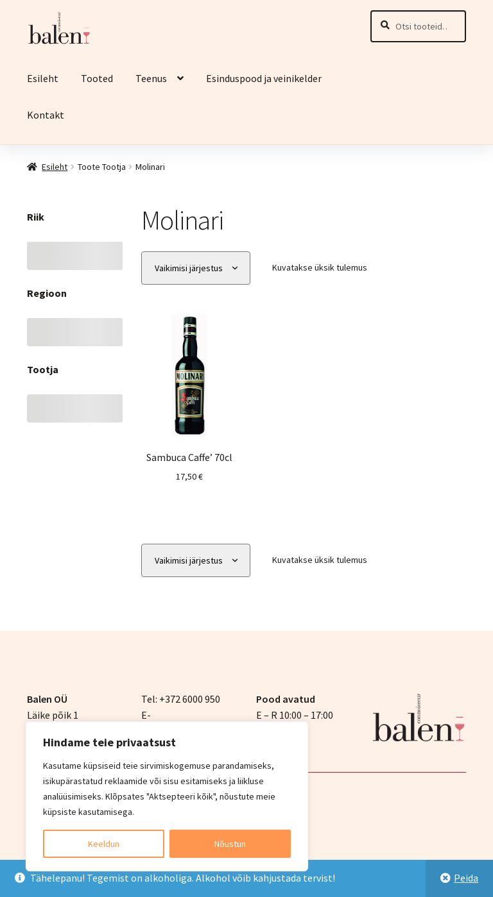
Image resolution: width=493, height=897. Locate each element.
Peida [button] (466, 877)
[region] (167, 796)
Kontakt (45, 114)
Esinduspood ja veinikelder (265, 78)
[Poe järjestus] (195, 268)
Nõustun (230, 844)
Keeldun (103, 844)
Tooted (97, 78)
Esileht (42, 78)
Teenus (151, 78)
